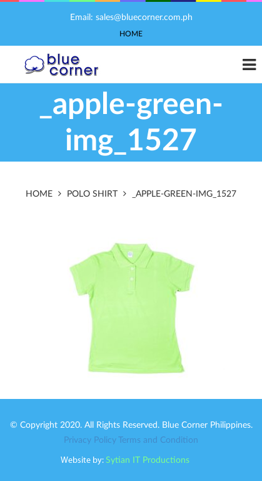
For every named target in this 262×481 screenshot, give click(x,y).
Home (131, 34)
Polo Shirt (92, 194)
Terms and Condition (158, 440)
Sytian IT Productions (147, 460)
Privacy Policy (90, 440)
